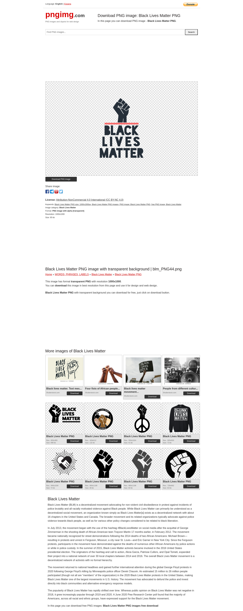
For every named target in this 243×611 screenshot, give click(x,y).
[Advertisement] (121, 59)
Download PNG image (61, 179)
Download (74, 393)
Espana (67, 4)
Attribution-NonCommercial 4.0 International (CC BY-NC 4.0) (89, 199)
